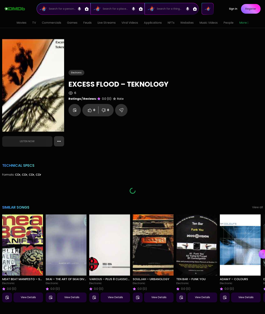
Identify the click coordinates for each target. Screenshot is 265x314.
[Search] (64, 9)
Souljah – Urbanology (151, 279)
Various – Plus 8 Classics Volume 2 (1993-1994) (126, 279)
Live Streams (106, 23)
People (228, 23)
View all (257, 207)
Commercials (51, 23)
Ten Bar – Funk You (191, 279)
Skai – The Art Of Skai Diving (67, 279)
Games (72, 23)
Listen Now (27, 141)
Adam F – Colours (234, 279)
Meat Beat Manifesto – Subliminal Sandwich (36, 279)
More (244, 23)
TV (34, 23)
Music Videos (208, 23)
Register (250, 9)
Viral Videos (129, 23)
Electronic (76, 72)
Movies (21, 23)
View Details (28, 297)
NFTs (171, 23)
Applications (153, 23)
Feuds (87, 23)
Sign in (233, 9)
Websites (187, 23)
